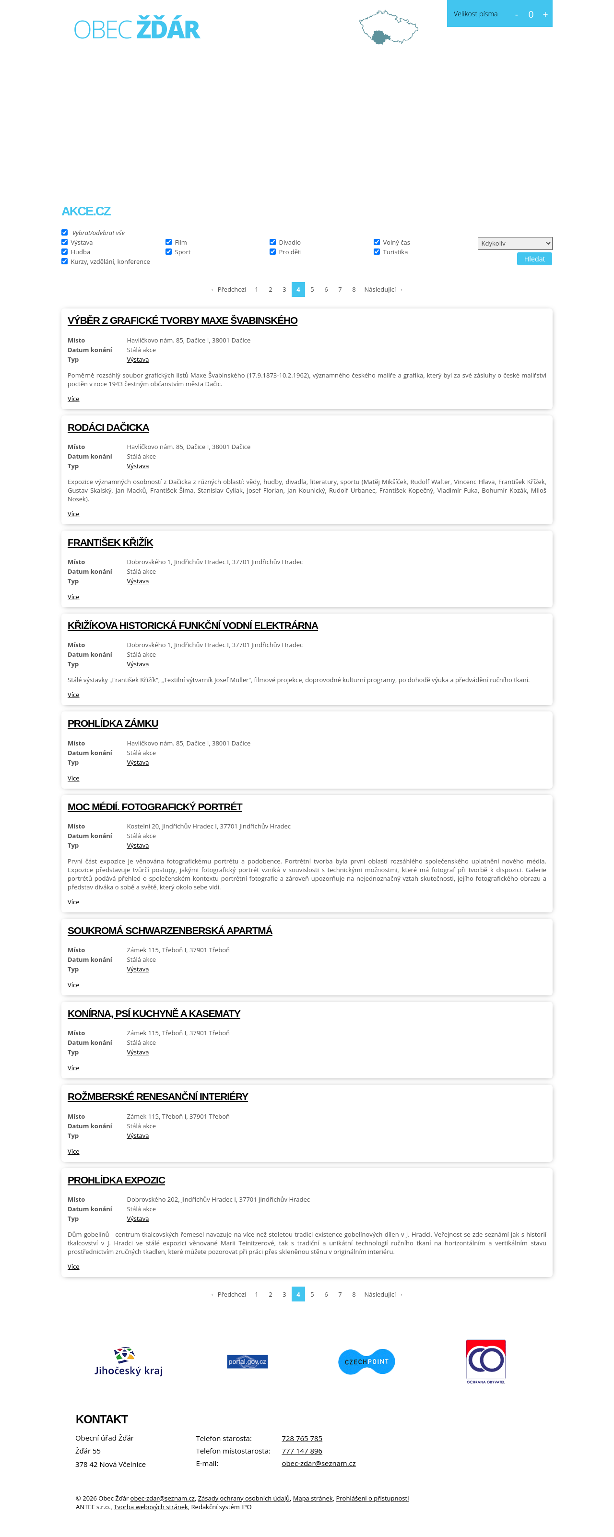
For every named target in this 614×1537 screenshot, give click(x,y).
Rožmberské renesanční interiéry (158, 1096)
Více (74, 398)
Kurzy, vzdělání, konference (110, 261)
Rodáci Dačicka (108, 427)
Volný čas (396, 241)
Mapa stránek (313, 1498)
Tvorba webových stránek (151, 1506)
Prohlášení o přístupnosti (372, 1498)
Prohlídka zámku (113, 723)
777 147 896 (302, 1450)
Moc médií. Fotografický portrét (155, 806)
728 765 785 (302, 1438)
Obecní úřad (190, 175)
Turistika (395, 251)
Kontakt (327, 175)
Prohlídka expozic (116, 1179)
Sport (183, 251)
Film (181, 241)
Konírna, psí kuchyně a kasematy (154, 1013)
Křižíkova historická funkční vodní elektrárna (193, 625)
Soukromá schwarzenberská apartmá (170, 930)
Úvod (81, 175)
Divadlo (290, 241)
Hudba (81, 251)
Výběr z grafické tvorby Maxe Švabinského (182, 320)
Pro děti (290, 251)
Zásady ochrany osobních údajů (244, 1498)
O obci (126, 175)
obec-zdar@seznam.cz (318, 1463)
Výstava (82, 241)
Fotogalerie (263, 175)
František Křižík (110, 542)
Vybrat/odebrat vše (98, 232)
